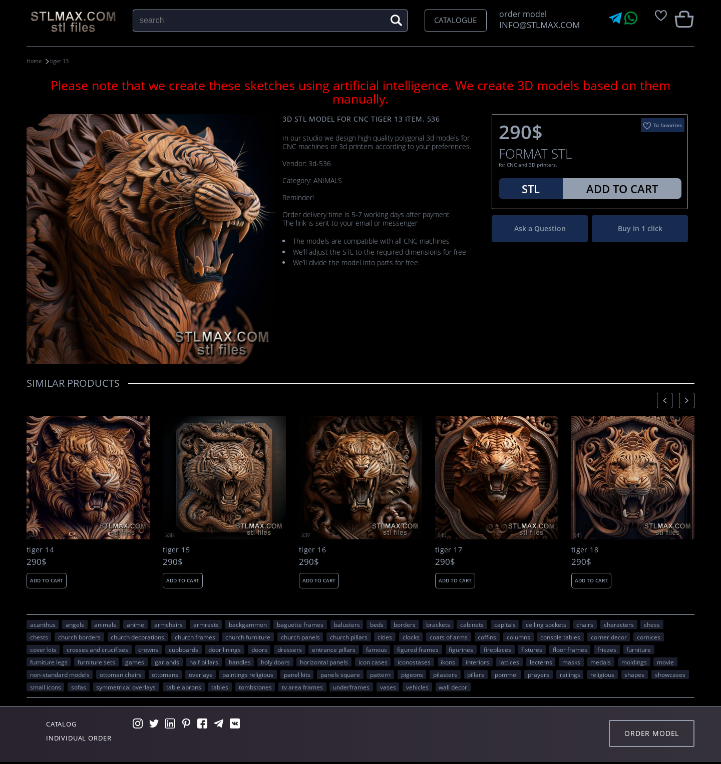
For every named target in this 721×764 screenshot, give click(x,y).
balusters (347, 624)
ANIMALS (105, 624)
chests (39, 636)
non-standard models (60, 674)
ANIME (135, 624)
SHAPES (634, 674)
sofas (78, 686)
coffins (487, 636)
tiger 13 (66, 61)
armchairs (168, 624)
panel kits (297, 674)
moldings (634, 661)
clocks (411, 636)
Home (35, 61)
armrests (206, 624)
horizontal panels (324, 661)
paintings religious (247, 674)
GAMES (134, 661)
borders (405, 624)
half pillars (203, 661)
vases (388, 686)
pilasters (445, 674)
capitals (505, 624)
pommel (506, 674)
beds (377, 624)
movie (665, 661)
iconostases (414, 661)
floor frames (570, 649)
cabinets (472, 624)
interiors (477, 661)
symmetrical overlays (126, 686)
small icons (45, 686)
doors (259, 649)
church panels (300, 636)
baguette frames (300, 624)
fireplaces (497, 649)
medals (600, 661)
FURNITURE (638, 649)
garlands (167, 661)
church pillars (349, 636)
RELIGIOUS (602, 674)
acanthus (43, 624)
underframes (351, 686)
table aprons (183, 686)
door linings (224, 649)
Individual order (83, 739)
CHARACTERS (619, 624)
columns (518, 636)
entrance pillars (333, 649)
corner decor (609, 636)
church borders (79, 636)
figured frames (418, 649)
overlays (200, 674)
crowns (148, 649)
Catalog (64, 724)
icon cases (373, 661)
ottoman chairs (121, 674)
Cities (385, 636)
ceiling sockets (546, 624)
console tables (560, 636)
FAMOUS (376, 649)
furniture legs (49, 661)
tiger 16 (312, 549)
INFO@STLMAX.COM (537, 25)
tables (219, 686)
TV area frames (302, 686)
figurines (461, 649)
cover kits (43, 649)
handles (240, 661)
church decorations (137, 636)
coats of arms (449, 636)
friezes (606, 649)
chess (652, 624)
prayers (538, 674)
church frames (195, 636)
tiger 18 (584, 549)
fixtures (531, 649)
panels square (340, 674)
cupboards (183, 649)
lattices (509, 661)
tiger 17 (448, 549)
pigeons (412, 674)
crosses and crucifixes (97, 649)
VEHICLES (417, 686)
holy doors (275, 661)
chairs (584, 624)
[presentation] (664, 400)
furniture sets (96, 661)
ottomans (165, 674)
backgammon (248, 624)
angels (75, 624)
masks (571, 661)
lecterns (541, 661)
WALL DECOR (453, 686)
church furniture (247, 636)
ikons (448, 661)
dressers (289, 649)
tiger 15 (176, 549)
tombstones (255, 686)
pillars (475, 674)
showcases (670, 674)
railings (570, 674)
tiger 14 (40, 549)
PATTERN (380, 674)
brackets (438, 624)
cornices (648, 636)
